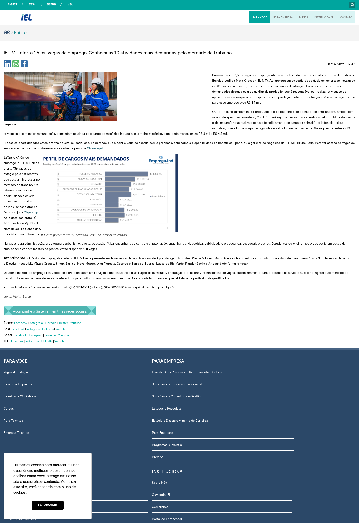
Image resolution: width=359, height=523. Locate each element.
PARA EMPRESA (279, 17)
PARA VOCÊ (255, 17)
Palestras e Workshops (20, 303)
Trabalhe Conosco (283, 400)
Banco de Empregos (18, 291)
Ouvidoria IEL (279, 291)
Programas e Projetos (109, 352)
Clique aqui (183, 120)
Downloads (278, 376)
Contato (276, 388)
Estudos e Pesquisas (109, 315)
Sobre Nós (277, 279)
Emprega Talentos (16, 339)
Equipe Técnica (280, 364)
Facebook (20, 229)
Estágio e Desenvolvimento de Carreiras (122, 327)
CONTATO (345, 17)
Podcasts (189, 279)
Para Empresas (104, 339)
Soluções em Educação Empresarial (119, 291)
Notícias (21, 32)
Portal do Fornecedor (285, 315)
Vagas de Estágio (16, 279)
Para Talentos (13, 327)
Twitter (63, 229)
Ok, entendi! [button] (47, 505)
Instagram (36, 229)
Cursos (9, 315)
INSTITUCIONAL (322, 17)
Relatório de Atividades (198, 315)
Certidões (277, 352)
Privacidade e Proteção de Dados (293, 327)
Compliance (278, 303)
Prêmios (100, 364)
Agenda (275, 339)
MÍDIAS (300, 17)
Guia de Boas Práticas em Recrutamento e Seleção (130, 279)
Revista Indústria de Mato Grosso (206, 303)
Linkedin (50, 229)
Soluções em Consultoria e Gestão (118, 303)
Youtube (75, 229)
